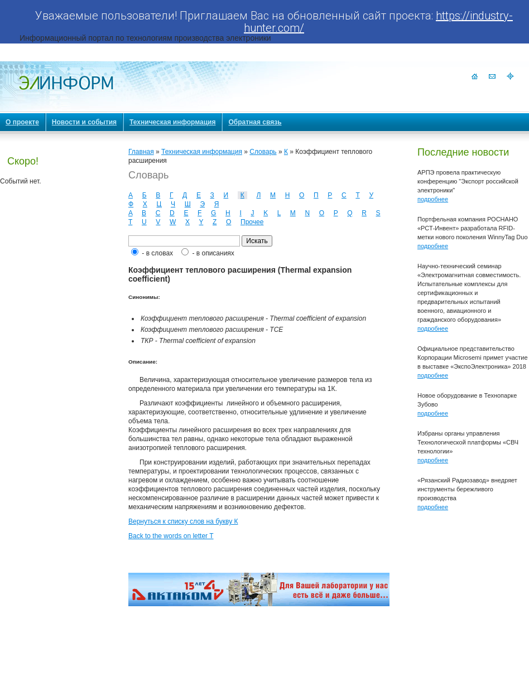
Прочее (252, 222)
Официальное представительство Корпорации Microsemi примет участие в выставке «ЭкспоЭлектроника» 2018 (472, 357)
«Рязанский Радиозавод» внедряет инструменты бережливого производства (467, 489)
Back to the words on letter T (171, 536)
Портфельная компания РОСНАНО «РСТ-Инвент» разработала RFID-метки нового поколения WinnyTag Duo (472, 228)
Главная (141, 152)
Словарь (262, 152)
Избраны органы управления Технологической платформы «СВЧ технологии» (467, 442)
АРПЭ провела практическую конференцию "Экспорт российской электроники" (467, 181)
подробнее (432, 199)
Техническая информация (201, 152)
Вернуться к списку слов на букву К (183, 521)
